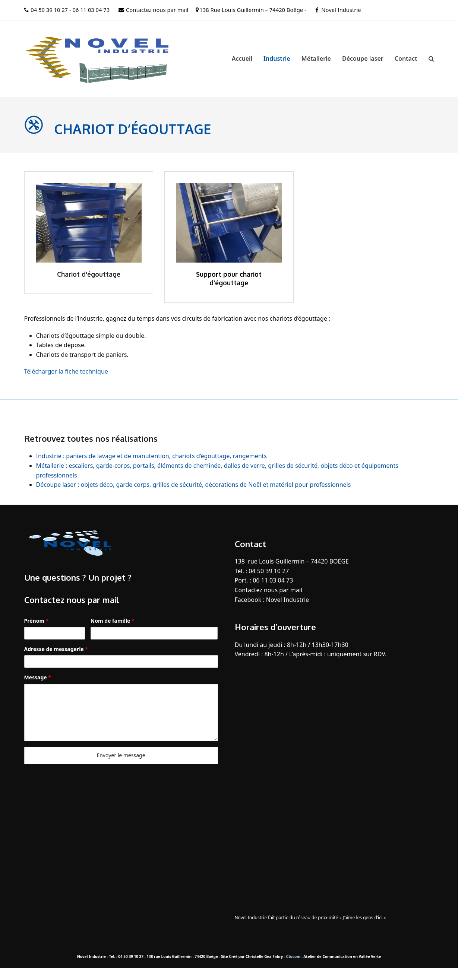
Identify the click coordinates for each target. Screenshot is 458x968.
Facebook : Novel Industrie (272, 600)
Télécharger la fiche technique (66, 371)
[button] (431, 58)
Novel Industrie (341, 9)
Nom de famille (113, 620)
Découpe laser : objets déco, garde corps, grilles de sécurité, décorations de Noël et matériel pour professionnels (193, 484)
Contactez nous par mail (157, 9)
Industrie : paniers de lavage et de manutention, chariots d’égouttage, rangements (151, 456)
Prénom (36, 620)
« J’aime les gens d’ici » (362, 917)
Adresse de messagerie (56, 649)
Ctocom (293, 956)
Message (37, 677)
